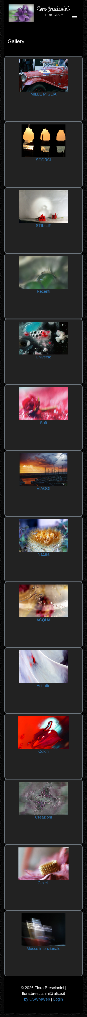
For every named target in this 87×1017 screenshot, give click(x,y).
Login (58, 999)
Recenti (43, 291)
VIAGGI (43, 488)
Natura (43, 554)
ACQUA (43, 620)
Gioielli (43, 883)
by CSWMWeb (37, 999)
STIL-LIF (43, 225)
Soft (43, 423)
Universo (43, 357)
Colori (43, 751)
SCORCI (43, 160)
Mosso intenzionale (43, 948)
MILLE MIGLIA (43, 94)
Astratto (43, 686)
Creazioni (43, 817)
